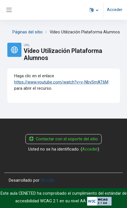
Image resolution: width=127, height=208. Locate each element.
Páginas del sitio (27, 32)
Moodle (47, 180)
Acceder (114, 9)
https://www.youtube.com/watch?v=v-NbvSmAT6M (61, 82)
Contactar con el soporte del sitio (63, 138)
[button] (94, 10)
